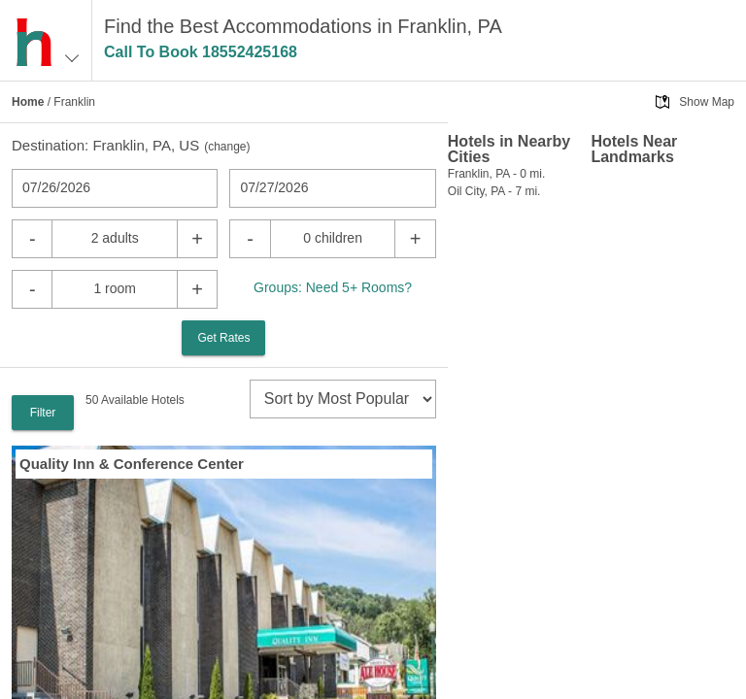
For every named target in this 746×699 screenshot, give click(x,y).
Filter (43, 412)
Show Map (706, 102)
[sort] (343, 399)
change (227, 146)
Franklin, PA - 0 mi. (496, 174)
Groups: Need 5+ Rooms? (333, 287)
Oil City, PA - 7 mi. (494, 191)
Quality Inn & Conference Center (131, 463)
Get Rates (223, 338)
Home (28, 102)
